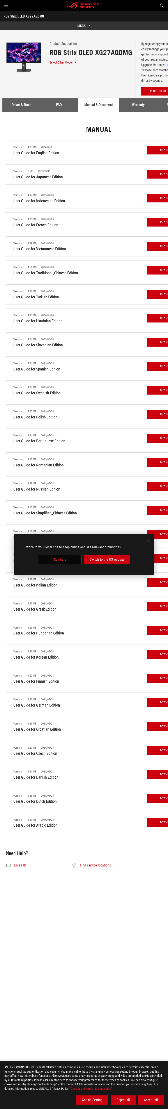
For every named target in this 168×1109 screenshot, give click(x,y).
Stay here (59, 559)
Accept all (151, 1100)
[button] (6, 5)
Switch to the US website (107, 559)
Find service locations (95, 865)
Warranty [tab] (138, 105)
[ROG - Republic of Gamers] (84, 5)
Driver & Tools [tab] (21, 105)
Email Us (20, 865)
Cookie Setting (92, 1100)
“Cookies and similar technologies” (91, 1088)
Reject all (123, 1100)
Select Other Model (63, 62)
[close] (148, 540)
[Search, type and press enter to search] (161, 5)
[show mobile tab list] (84, 25)
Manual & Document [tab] (98, 105)
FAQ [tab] (59, 105)
